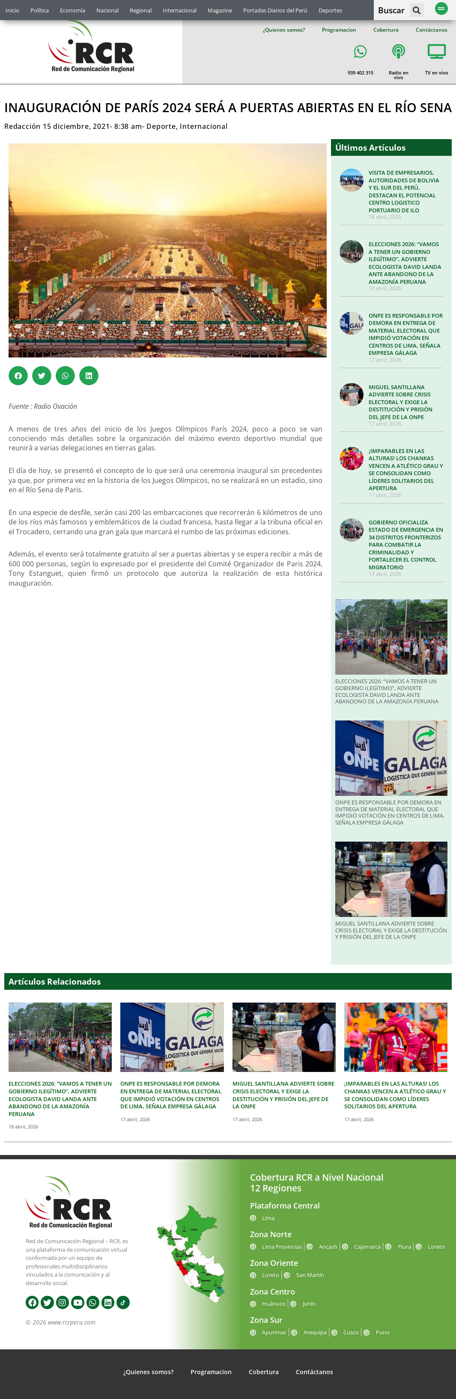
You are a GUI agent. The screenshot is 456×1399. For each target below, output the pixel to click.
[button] (417, 10)
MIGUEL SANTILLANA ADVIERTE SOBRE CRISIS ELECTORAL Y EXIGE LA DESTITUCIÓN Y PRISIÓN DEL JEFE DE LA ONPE (400, 402)
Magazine (220, 10)
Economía (72, 10)
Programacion (339, 29)
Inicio (12, 10)
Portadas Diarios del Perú (275, 10)
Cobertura (386, 29)
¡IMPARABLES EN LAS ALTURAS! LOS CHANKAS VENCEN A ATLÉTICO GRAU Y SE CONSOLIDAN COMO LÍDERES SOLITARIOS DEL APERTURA (406, 469)
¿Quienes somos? (284, 29)
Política (39, 10)
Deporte (161, 126)
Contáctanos (431, 29)
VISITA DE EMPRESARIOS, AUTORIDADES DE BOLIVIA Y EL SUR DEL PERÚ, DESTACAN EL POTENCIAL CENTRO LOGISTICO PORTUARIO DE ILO (404, 191)
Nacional (107, 10)
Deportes (330, 10)
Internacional (180, 10)
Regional (141, 10)
